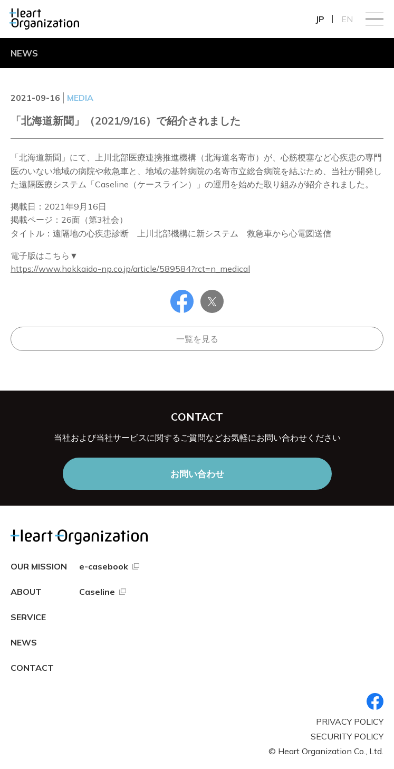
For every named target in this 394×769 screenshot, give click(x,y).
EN (347, 19)
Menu (374, 19)
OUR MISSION (39, 566)
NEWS (24, 642)
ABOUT (26, 591)
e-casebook (103, 566)
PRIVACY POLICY (349, 721)
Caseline (97, 591)
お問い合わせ (197, 473)
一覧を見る (197, 339)
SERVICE (28, 617)
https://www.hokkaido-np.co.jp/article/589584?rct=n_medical (130, 268)
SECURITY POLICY (347, 736)
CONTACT (32, 667)
